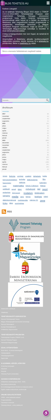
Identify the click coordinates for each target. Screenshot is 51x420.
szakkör (28, 176)
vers (22, 197)
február (4, 135)
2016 (3, 123)
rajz (38, 189)
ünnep (5, 176)
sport (45, 189)
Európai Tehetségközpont (8, 327)
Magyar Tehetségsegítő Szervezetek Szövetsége (15, 321)
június (4, 157)
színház (20, 176)
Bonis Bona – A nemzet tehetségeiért (11, 350)
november (5, 111)
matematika (18, 186)
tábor (11, 203)
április (4, 131)
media (15, 196)
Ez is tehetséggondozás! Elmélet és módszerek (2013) (17, 387)
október (4, 147)
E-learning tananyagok (7, 366)
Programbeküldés (6, 400)
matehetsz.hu (25, 43)
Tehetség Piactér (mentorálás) (10, 374)
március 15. (34, 200)
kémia (28, 197)
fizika (5, 203)
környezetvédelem (10, 180)
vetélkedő (6, 189)
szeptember (6, 118)
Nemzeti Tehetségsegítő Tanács (10, 319)
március (5, 133)
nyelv (5, 186)
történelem (39, 193)
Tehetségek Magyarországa (9, 342)
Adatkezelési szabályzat (8, 308)
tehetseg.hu (44, 41)
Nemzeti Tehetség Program (9, 340)
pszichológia (19, 203)
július (4, 126)
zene (42, 200)
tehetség (37, 176)
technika (22, 179)
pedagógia (6, 192)
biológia (38, 197)
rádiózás (22, 182)
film (44, 179)
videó (46, 197)
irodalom (28, 193)
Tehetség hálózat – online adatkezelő (12, 405)
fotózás (12, 176)
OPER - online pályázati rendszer (10, 397)
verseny (6, 196)
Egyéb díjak (4, 358)
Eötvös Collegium (32, 186)
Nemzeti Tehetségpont (7, 324)
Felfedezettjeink (5, 353)
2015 (3, 140)
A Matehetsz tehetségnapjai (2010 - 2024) (13, 381)
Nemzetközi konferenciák (8, 384)
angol (14, 189)
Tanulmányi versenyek (7, 402)
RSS (9, 211)
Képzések (4, 368)
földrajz (43, 186)
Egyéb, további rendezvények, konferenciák (13, 389)
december (5, 143)
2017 (3, 114)
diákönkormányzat (9, 200)
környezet (16, 193)
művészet (30, 189)
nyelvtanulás (23, 200)
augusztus (5, 121)
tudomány (43, 183)
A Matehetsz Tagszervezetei (9, 329)
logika (44, 176)
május (4, 128)
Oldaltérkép (4, 312)
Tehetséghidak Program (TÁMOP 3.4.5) (12, 337)
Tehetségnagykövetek (7, 355)
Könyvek (3, 371)
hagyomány (7, 183)
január (4, 138)
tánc (20, 189)
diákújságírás (32, 180)
